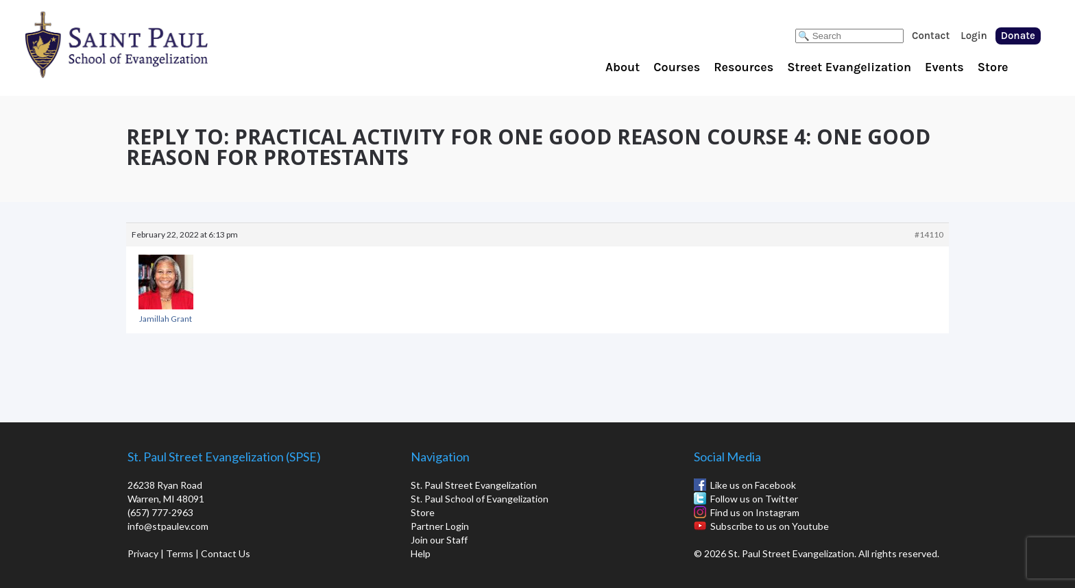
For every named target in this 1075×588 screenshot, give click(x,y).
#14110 (929, 234)
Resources (743, 67)
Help (421, 553)
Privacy (143, 553)
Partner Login (440, 526)
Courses (676, 67)
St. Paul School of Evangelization (144, 44)
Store (993, 67)
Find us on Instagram (754, 512)
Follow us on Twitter (754, 498)
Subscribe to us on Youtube (769, 526)
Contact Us (225, 553)
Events (944, 67)
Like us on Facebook (753, 485)
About (622, 67)
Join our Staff (439, 540)
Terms (179, 553)
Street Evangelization (849, 67)
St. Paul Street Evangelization (474, 485)
